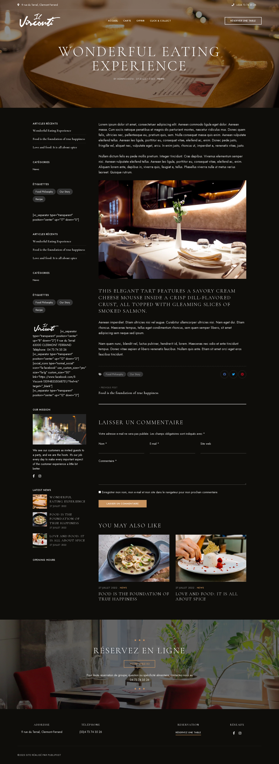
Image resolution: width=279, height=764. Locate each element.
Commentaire (108, 461)
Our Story (135, 374)
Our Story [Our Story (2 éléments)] (65, 191)
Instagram (240, 733)
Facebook (234, 733)
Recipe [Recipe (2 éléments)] (39, 199)
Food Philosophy (114, 374)
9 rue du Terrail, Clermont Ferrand (37, 5)
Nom (103, 444)
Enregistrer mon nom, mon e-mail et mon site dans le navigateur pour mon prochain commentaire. (160, 492)
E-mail (154, 444)
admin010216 (125, 79)
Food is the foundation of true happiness (134, 596)
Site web (206, 444)
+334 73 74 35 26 (244, 5)
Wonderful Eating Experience (52, 130)
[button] (243, 21)
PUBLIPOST (54, 755)
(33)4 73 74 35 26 (90, 732)
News (161, 79)
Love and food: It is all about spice (207, 596)
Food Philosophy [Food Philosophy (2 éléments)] (44, 191)
